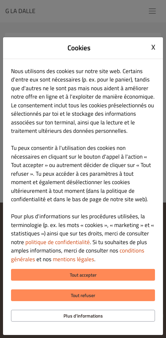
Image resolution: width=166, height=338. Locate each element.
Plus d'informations (83, 315)
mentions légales (73, 259)
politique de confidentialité (57, 242)
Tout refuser (83, 295)
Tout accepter (83, 274)
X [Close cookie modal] (153, 47)
